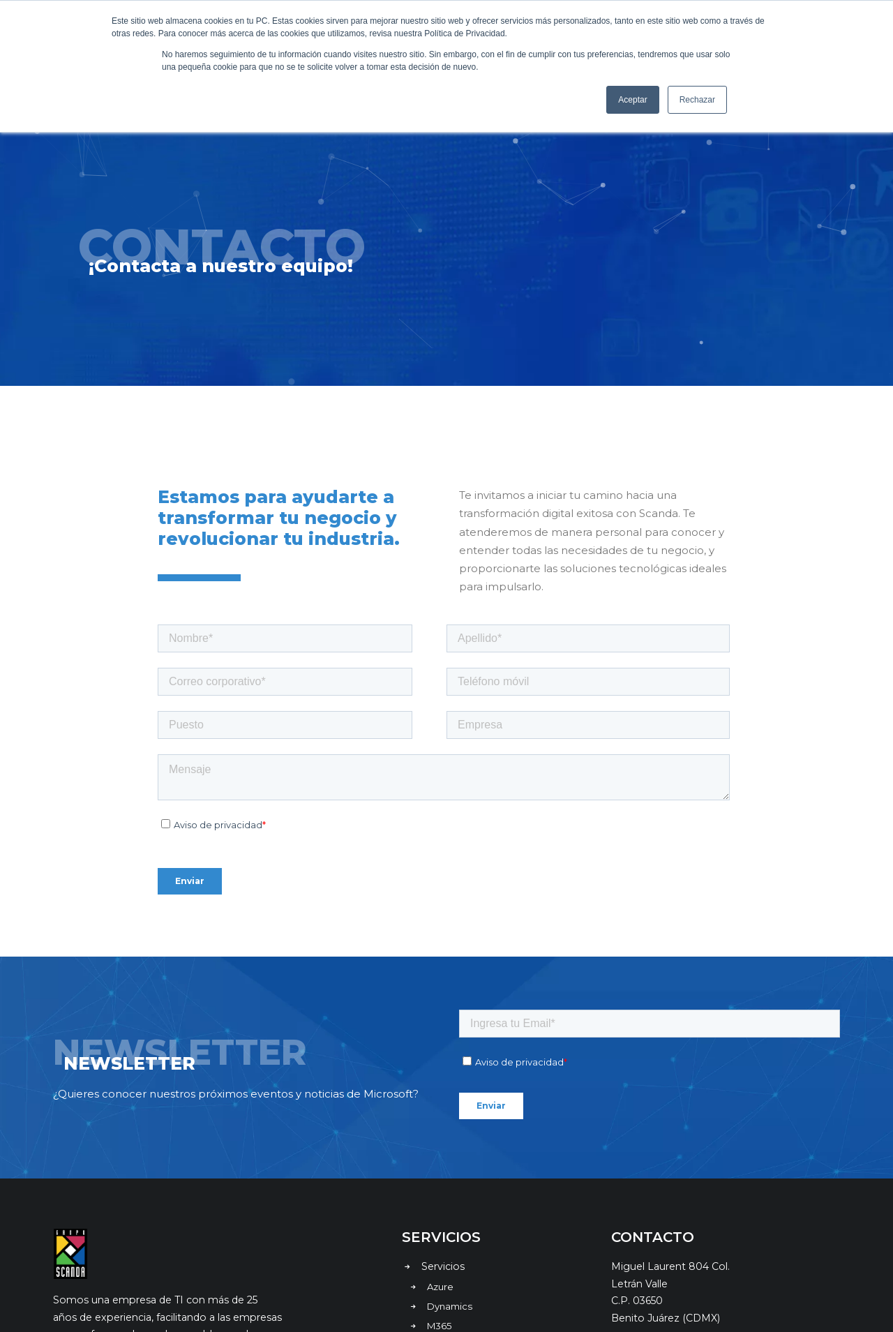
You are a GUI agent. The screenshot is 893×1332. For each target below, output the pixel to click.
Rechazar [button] (697, 100)
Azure (440, 1140)
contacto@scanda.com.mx (677, 1201)
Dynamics (449, 1159)
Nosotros (444, 1240)
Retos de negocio (466, 1199)
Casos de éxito (457, 1220)
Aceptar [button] (632, 100)
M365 (439, 1179)
